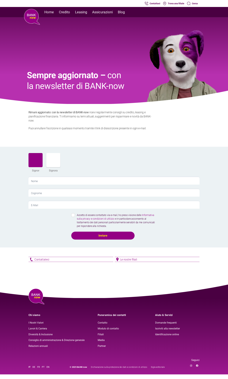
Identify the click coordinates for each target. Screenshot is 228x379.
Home (49, 12)
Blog (121, 12)
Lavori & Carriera (37, 333)
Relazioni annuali (38, 350)
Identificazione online (167, 338)
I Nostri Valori (36, 327)
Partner (102, 350)
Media (101, 344)
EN (48, 371)
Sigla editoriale (158, 372)
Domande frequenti (166, 327)
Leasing (81, 12)
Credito (64, 12)
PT (43, 371)
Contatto (102, 327)
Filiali (101, 338)
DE (33, 371)
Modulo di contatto (108, 333)
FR (38, 371)
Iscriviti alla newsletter (167, 333)
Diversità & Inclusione (40, 338)
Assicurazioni (102, 12)
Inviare (102, 235)
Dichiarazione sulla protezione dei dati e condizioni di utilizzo (119, 372)
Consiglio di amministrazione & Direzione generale (56, 344)
